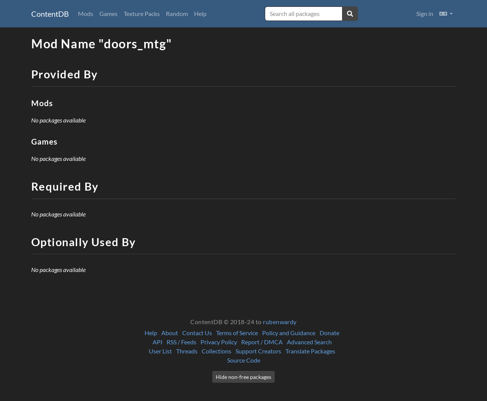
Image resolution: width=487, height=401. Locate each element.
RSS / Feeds (181, 341)
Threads (186, 351)
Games (108, 13)
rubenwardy (280, 321)
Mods (85, 13)
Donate (329, 332)
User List (160, 351)
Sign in (424, 13)
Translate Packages (310, 351)
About (169, 332)
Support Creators (258, 351)
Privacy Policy (219, 341)
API (157, 341)
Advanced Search (309, 341)
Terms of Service (237, 332)
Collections (216, 351)
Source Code (243, 360)
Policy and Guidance (288, 332)
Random (177, 13)
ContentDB (50, 13)
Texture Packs (142, 13)
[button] (446, 13)
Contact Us (197, 332)
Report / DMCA (262, 341)
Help (200, 13)
